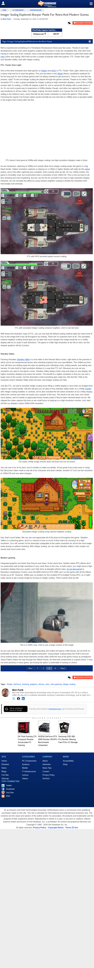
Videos (25, 778)
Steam (44, 71)
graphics (33, 684)
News (4, 768)
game (87, 169)
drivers (41, 684)
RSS (8, 796)
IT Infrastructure (29, 771)
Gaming (25, 684)
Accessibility (68, 761)
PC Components (18, 10)
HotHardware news (54, 709)
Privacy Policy (48, 775)
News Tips (47, 768)
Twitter (9, 785)
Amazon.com (38, 34)
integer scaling (69, 684)
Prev (30, 668)
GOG (53, 71)
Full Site (5, 775)
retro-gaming (56, 684)
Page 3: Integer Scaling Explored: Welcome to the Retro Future (47, 41)
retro (3, 57)
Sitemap (5, 778)
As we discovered (74, 569)
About (45, 761)
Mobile (25, 768)
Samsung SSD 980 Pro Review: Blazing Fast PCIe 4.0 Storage (68, 739)
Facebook (10, 789)
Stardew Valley (23, 359)
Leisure (25, 775)
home (4, 10)
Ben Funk (17, 690)
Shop (65, 764)
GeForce (17, 684)
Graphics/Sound (35, 10)
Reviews (5, 764)
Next (63, 668)
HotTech (46, 778)
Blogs (4, 771)
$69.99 (56, 34)
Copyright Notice (56, 828)
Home (4, 761)
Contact (45, 771)
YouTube (10, 793)
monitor (88, 389)
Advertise (46, 764)
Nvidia (9, 684)
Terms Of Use (71, 828)
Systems (25, 764)
